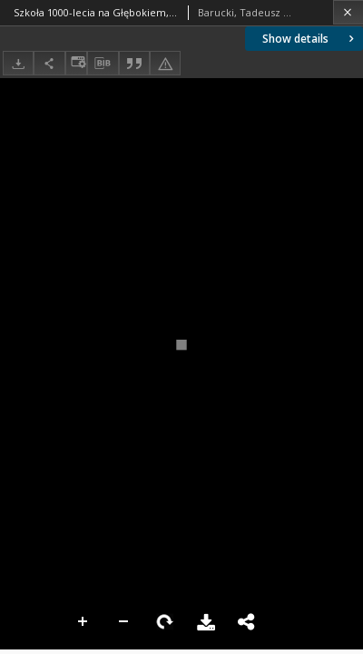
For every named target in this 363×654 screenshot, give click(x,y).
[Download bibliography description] (102, 63)
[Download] (18, 63)
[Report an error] (165, 63)
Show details (310, 38)
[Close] (348, 12)
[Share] (49, 63)
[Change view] (76, 63)
